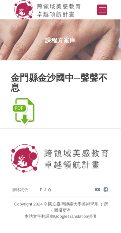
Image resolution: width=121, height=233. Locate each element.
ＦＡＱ (45, 189)
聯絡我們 (20, 189)
